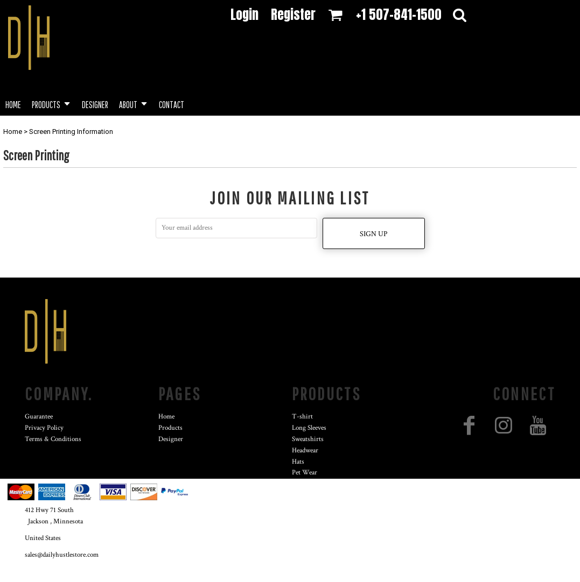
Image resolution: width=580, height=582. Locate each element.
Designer (170, 439)
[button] (51, 103)
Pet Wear (304, 472)
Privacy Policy (44, 427)
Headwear (305, 450)
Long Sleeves (309, 427)
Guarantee (39, 416)
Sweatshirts (308, 439)
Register (293, 14)
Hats (298, 461)
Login (244, 14)
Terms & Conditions (53, 439)
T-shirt (302, 416)
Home (12, 131)
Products (170, 427)
